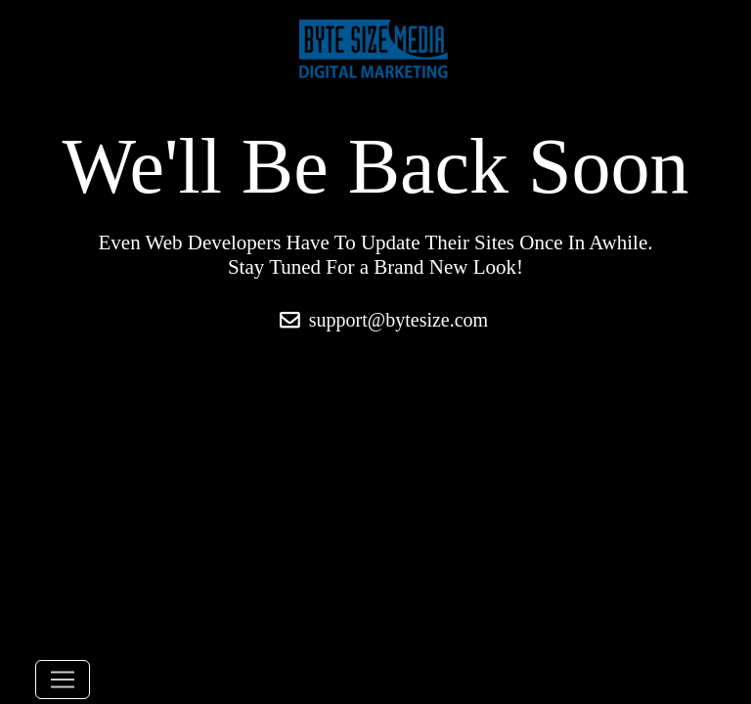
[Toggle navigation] (62, 679)
